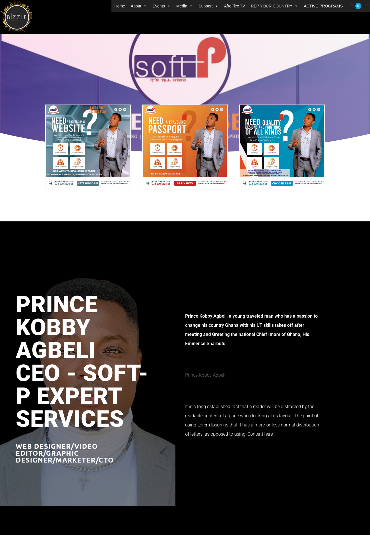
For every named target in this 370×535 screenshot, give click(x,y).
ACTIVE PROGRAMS (323, 6)
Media (184, 6)
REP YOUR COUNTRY (274, 6)
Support (208, 6)
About (139, 6)
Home (119, 6)
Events (162, 6)
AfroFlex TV (234, 6)
